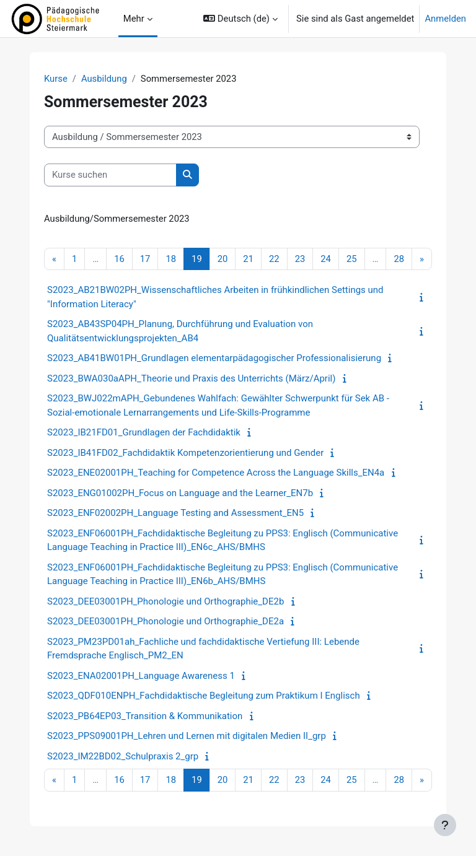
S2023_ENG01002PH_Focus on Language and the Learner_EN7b (180, 493)
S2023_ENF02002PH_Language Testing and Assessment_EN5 (175, 512)
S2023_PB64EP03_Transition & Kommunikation (144, 716)
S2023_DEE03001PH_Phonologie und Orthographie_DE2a (165, 621)
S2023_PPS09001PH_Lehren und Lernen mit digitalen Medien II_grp (186, 735)
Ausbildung (104, 78)
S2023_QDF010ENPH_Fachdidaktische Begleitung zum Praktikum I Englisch (203, 695)
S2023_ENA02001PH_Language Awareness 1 (141, 675)
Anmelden (445, 18)
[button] (240, 18)
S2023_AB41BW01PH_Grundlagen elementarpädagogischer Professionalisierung (214, 358)
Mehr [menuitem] (133, 18)
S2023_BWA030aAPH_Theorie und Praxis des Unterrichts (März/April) (191, 378)
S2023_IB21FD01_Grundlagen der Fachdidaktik (143, 432)
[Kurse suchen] (110, 175)
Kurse (56, 78)
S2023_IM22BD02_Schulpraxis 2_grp (122, 756)
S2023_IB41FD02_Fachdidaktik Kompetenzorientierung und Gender (185, 452)
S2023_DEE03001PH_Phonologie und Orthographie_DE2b (165, 601)
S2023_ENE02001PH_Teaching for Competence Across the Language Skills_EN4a (215, 472)
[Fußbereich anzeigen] (445, 825)
